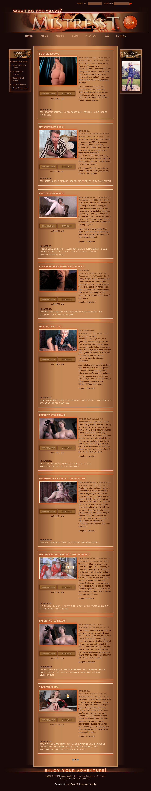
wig (76, 749)
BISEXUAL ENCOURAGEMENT (54, 464)
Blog (76, 36)
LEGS (61, 254)
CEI (68, 744)
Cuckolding (96, 419)
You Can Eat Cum (48, 687)
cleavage (64, 403)
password (108, 3)
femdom (88, 112)
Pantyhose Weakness (51, 193)
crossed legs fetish (51, 252)
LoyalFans (45, 42)
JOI (41, 112)
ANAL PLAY (86, 672)
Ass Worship (69, 606)
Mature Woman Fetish (51, 127)
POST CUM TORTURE (50, 466)
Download (48, 94)
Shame (104, 249)
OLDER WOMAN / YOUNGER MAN (96, 400)
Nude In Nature (19, 84)
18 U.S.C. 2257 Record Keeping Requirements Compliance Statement (75, 776)
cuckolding (46, 669)
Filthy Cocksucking (20, 88)
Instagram (83, 784)
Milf (56, 181)
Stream (66, 94)
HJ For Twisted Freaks (52, 415)
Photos (60, 36)
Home (29, 36)
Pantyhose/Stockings (75, 252)
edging (96, 672)
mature (64, 181)
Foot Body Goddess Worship (93, 134)
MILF (92, 331)
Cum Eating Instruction (52, 744)
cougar (48, 181)
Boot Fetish (56, 312)
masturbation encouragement (82, 249)
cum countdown (73, 112)
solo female (47, 749)
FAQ (107, 36)
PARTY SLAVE (61, 609)
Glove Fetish (47, 314)
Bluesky (93, 784)
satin (82, 749)
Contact (122, 36)
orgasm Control (53, 112)
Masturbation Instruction (92, 273)
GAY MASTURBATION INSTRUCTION (80, 312)
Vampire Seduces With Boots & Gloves (61, 266)
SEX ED (73, 181)
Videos (45, 36)
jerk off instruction (85, 747)
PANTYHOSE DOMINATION (52, 249)
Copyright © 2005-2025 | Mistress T (75, 779)
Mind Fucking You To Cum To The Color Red (64, 554)
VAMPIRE (44, 312)
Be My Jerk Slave (20, 61)
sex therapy (85, 181)
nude (96, 112)
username (81, 3)
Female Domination (100, 58)
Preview (91, 36)
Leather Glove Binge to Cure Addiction (62, 478)
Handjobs (55, 542)
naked (103, 112)
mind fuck (45, 115)
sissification (47, 675)
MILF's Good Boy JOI (50, 326)
